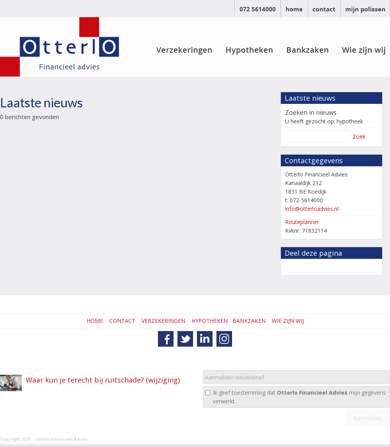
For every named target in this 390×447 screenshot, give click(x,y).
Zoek (359, 136)
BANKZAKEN (249, 320)
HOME (95, 320)
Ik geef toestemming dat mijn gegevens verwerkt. (299, 397)
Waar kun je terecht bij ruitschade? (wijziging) (103, 380)
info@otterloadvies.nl (312, 208)
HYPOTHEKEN (209, 320)
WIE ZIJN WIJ (288, 320)
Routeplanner (302, 222)
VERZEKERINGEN (163, 320)
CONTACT (122, 320)
